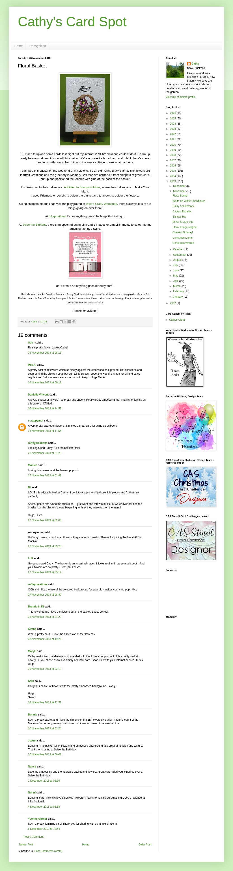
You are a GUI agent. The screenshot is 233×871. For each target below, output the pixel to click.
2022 (173, 134)
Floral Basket (180, 195)
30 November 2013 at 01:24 (44, 728)
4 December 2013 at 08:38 (44, 806)
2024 (173, 123)
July (176, 265)
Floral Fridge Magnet (185, 227)
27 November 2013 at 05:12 (44, 572)
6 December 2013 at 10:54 (44, 828)
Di (29, 487)
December (179, 186)
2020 (173, 144)
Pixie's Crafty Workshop (101, 203)
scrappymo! (35, 420)
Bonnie (32, 714)
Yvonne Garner (37, 818)
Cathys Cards (177, 319)
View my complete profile (181, 97)
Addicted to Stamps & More (82, 187)
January (178, 296)
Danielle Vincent (38, 394)
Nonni (32, 792)
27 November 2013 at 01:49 (44, 475)
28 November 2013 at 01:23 (44, 616)
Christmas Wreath (183, 242)
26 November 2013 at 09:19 (44, 382)
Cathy (195, 63)
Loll (30, 558)
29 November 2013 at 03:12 (44, 668)
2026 (173, 113)
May (176, 275)
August (177, 260)
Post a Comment (33, 836)
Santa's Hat (179, 216)
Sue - (31, 342)
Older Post (144, 844)
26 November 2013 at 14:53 (44, 408)
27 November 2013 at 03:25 (44, 546)
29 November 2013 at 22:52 (44, 702)
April (176, 281)
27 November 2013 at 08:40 (44, 594)
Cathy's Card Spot (72, 21)
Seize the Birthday (34, 224)
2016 (173, 165)
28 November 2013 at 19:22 (44, 639)
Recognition (37, 46)
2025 (173, 118)
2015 (173, 170)
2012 (173, 303)
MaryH (32, 651)
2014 (173, 176)
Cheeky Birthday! (183, 232)
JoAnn (32, 740)
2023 (173, 128)
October (178, 249)
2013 (173, 181)
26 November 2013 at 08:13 (44, 352)
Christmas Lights (182, 237)
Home (18, 46)
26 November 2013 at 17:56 (44, 430)
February (179, 291)
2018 (173, 155)
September (180, 254)
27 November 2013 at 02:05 (44, 520)
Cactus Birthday (182, 211)
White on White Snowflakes (189, 201)
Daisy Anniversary (183, 206)
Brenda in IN (36, 606)
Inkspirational (57, 216)
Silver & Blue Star (183, 221)
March (177, 286)
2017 (173, 160)
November (179, 191)
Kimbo (32, 629)
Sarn (31, 681)
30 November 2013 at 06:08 (44, 754)
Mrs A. (32, 364)
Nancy (32, 766)
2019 (173, 149)
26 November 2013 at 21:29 (44, 453)
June (176, 270)
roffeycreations (37, 443)
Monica (32, 465)
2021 (173, 139)
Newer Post (26, 844)
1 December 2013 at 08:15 (44, 780)
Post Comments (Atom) (48, 851)
